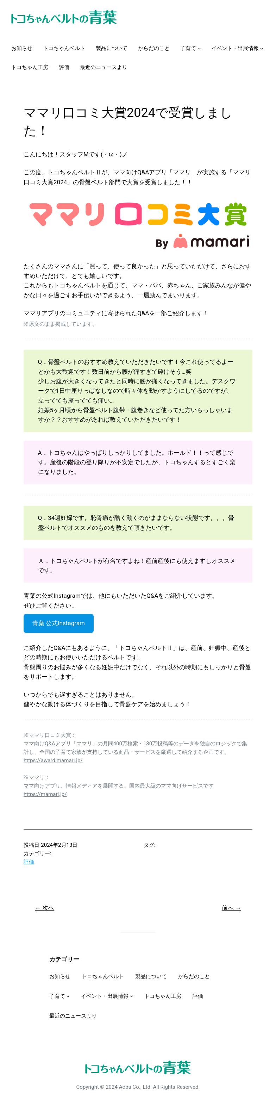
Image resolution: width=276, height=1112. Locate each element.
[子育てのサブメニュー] (199, 48)
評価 (29, 862)
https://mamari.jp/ (45, 794)
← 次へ (44, 907)
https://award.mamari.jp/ (53, 760)
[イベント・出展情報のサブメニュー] (261, 48)
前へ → (231, 907)
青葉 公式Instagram (58, 623)
